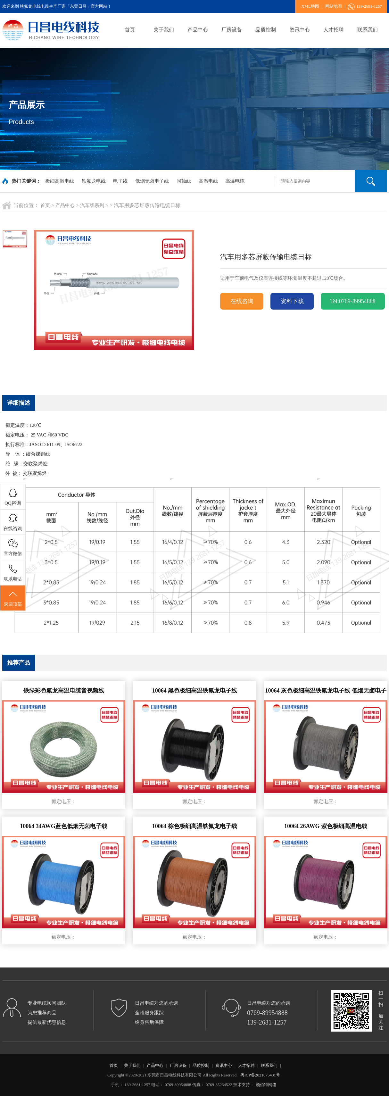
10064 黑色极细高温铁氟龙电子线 (194, 690)
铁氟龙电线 (94, 181)
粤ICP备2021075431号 (260, 1075)
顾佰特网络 (266, 1084)
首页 (130, 29)
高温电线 (208, 181)
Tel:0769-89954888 (353, 301)
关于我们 (163, 29)
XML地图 (310, 6)
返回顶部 (12, 598)
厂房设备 (231, 29)
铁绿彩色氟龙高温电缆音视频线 (63, 690)
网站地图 (333, 6)
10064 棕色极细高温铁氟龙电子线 (194, 826)
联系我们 (367, 29)
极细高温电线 (59, 181)
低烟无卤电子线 (152, 181)
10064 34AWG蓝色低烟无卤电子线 (63, 826)
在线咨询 (241, 301)
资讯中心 (299, 29)
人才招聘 (333, 29)
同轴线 (184, 181)
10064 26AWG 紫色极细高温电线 (325, 826)
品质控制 (265, 29)
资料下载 (292, 301)
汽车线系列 (92, 205)
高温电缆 (234, 181)
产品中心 (197, 29)
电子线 (120, 181)
